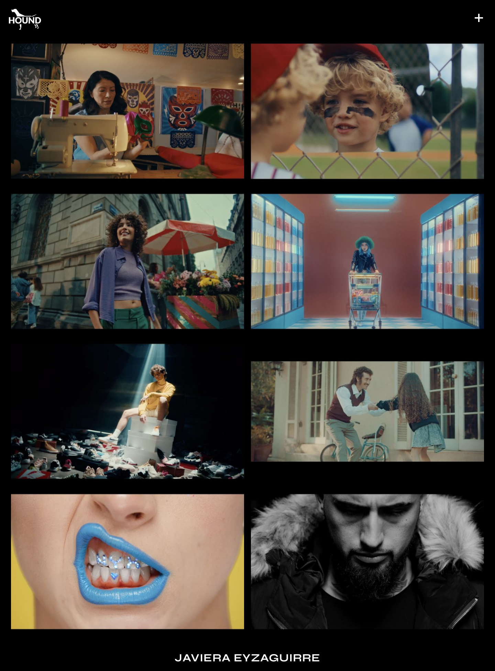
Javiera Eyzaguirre (247, 657)
